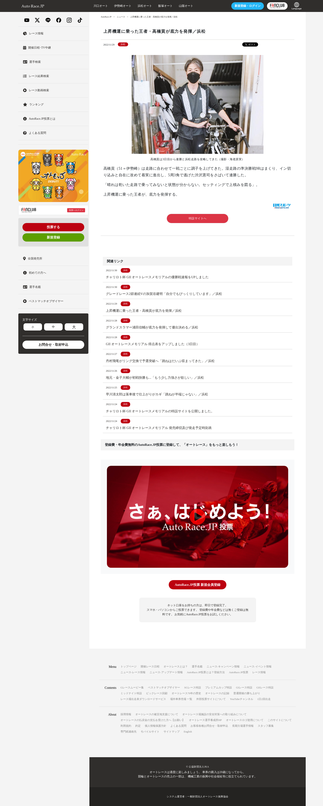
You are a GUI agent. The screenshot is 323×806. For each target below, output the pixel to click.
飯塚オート (165, 5)
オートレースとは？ (176, 666)
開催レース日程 (150, 666)
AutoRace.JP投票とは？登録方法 (206, 672)
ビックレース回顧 (156, 693)
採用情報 (126, 714)
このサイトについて (280, 720)
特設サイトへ (198, 218)
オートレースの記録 (217, 693)
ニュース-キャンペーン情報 (223, 666)
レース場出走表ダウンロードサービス (143, 699)
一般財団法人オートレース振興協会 (207, 796)
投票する (53, 227)
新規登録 (53, 237)
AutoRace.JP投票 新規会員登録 (197, 584)
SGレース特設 (192, 687)
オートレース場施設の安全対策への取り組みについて (214, 714)
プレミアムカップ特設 (218, 687)
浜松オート (145, 5)
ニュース (121, 17)
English (188, 731)
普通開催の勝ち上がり (246, 693)
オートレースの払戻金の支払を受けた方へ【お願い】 (153, 720)
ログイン (248, 5)
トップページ (129, 666)
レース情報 (259, 672)
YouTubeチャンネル (241, 699)
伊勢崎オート (122, 5)
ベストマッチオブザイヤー (164, 687)
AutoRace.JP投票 (238, 672)
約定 (138, 725)
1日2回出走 (264, 699)
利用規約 (126, 725)
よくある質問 (178, 725)
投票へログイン (76, 210)
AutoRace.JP (106, 17)
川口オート (101, 5)
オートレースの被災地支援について (156, 714)
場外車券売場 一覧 (181, 699)
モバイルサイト (150, 731)
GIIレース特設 (265, 687)
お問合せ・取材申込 (53, 344)
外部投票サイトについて (211, 699)
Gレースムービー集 (132, 687)
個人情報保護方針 (155, 725)
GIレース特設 (244, 687)
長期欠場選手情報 (243, 725)
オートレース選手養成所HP (205, 720)
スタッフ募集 (266, 725)
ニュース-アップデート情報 (166, 672)
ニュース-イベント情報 (257, 666)
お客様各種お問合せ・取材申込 (209, 725)
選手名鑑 (197, 666)
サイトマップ (172, 731)
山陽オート (186, 5)
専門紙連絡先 (129, 731)
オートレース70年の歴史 (186, 693)
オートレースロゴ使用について (244, 720)
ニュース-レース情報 (133, 672)
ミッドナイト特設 (131, 693)
